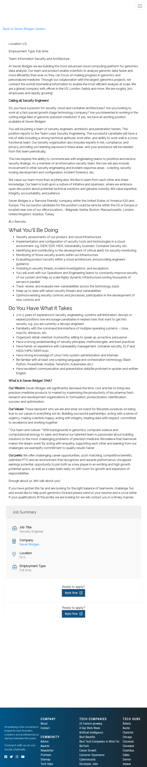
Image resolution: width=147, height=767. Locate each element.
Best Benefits (87, 737)
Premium (46, 755)
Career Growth (87, 750)
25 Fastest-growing (90, 723)
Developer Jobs (88, 764)
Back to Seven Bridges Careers (24, 29)
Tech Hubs (47, 764)
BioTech (84, 746)
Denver (127, 759)
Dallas (126, 755)
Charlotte (128, 732)
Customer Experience (92, 755)
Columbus (128, 750)
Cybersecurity (87, 759)
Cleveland (128, 746)
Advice (45, 741)
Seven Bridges (29, 544)
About (44, 723)
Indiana (127, 764)
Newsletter (47, 750)
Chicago (127, 737)
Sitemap (45, 759)
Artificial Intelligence (91, 732)
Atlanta (127, 723)
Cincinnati (128, 741)
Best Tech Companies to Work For (99, 741)
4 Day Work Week (89, 728)
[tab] (17, 5)
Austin (126, 728)
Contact (45, 728)
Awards (45, 746)
